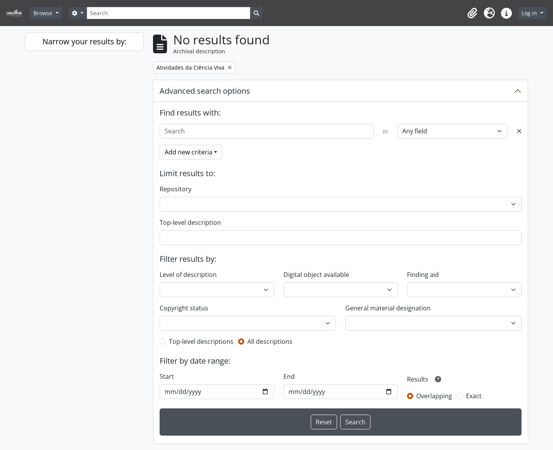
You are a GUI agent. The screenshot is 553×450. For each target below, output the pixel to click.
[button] (472, 13)
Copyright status (184, 308)
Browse (43, 13)
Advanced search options (205, 91)
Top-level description (190, 222)
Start (167, 376)
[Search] (168, 13)
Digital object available (316, 274)
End (289, 376)
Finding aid (423, 274)
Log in (530, 13)
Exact (474, 396)
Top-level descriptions (201, 341)
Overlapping (434, 396)
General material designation (388, 308)
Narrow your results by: (84, 41)
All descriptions (269, 341)
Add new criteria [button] (188, 152)
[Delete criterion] (519, 131)
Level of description (188, 274)
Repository (175, 189)
